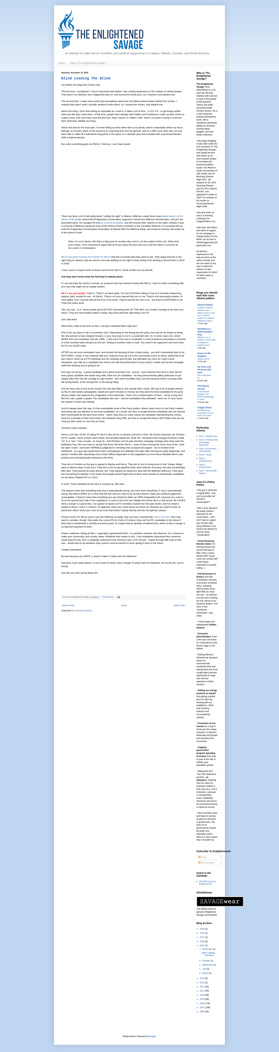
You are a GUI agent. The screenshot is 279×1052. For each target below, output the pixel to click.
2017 (202, 937)
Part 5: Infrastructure (205, 459)
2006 (202, 1011)
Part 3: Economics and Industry (207, 449)
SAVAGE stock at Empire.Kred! (207, 882)
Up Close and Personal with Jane (204, 370)
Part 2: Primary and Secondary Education (208, 442)
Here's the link (161, 517)
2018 (202, 933)
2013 (202, 982)
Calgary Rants (204, 407)
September (207, 965)
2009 (202, 999)
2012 (202, 986)
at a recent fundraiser (112, 222)
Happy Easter (203, 359)
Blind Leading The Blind (85, 78)
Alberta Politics (205, 305)
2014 (202, 978)
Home (61, 63)
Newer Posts (68, 605)
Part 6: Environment (205, 465)
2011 (202, 991)
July (204, 969)
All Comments (206, 863)
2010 (202, 995)
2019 (202, 929)
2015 (202, 945)
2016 (202, 941)
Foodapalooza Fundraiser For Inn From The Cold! (205, 413)
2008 (202, 1003)
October (206, 960)
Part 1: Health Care (208, 436)
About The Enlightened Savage (87, 63)
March (205, 973)
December (207, 949)
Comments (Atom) (82, 610)
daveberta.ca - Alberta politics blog (205, 332)
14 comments (107, 597)
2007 (202, 1007)
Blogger (152, 1036)
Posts (202, 857)
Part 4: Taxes (205, 454)
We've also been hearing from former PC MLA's (86, 257)
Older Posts (179, 605)
